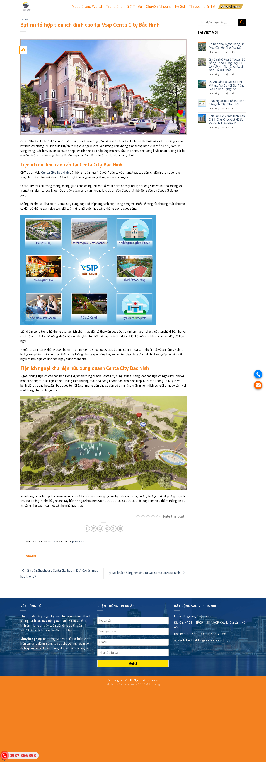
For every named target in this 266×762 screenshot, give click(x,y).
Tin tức (194, 6)
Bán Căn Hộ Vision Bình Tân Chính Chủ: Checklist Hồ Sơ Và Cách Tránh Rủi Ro (227, 119)
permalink (78, 541)
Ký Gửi (180, 6)
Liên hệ (209, 6)
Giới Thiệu (134, 6)
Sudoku (131, 684)
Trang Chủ (114, 6)
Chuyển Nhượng (158, 6)
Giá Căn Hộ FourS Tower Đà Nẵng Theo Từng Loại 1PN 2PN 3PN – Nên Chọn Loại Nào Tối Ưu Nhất (227, 65)
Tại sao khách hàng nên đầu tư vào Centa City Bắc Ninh (147, 573)
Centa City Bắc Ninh (55, 173)
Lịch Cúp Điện (116, 684)
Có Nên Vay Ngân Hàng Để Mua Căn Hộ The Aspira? (227, 45)
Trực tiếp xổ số (149, 680)
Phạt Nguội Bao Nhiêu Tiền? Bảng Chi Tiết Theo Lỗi (227, 102)
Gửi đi (133, 664)
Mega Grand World (87, 6)
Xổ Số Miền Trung (149, 684)
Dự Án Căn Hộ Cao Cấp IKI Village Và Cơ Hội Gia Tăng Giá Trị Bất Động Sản (227, 85)
